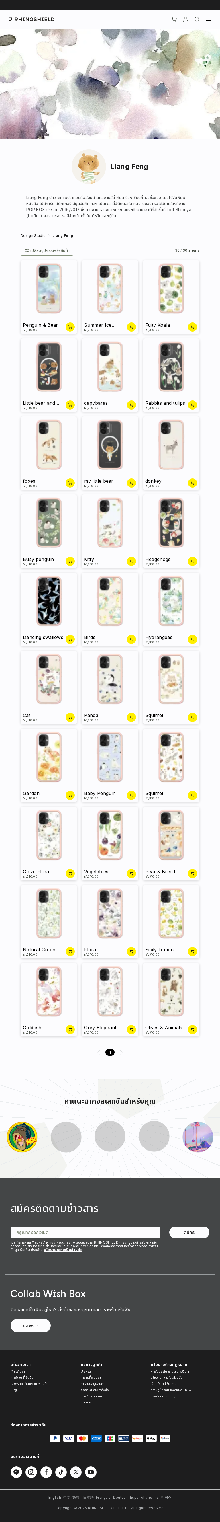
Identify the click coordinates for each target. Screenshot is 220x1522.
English (54, 1497)
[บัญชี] (185, 19)
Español (137, 1497)
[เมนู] (208, 19)
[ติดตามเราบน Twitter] (76, 1472)
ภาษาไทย (152, 1497)
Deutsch (120, 1497)
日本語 (88, 1497)
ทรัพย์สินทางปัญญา (163, 1396)
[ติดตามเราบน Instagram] (31, 1472)
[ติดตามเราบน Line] (16, 1472)
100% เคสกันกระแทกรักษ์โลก (30, 1383)
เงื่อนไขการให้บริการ (163, 1383)
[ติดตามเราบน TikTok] (61, 1472)
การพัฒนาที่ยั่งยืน (22, 1377)
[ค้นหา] (197, 19)
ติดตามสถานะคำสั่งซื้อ (95, 1390)
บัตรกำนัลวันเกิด (91, 1396)
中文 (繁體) (72, 1497)
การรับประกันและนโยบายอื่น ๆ (170, 1371)
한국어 (166, 1497)
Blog (14, 1390)
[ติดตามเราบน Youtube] (91, 1472)
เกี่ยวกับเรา (18, 1371)
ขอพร (30, 1325)
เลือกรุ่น (86, 1371)
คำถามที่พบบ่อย (91, 1377)
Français (103, 1497)
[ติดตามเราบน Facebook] (46, 1472)
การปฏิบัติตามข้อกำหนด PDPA (171, 1390)
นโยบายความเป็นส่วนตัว (63, 1250)
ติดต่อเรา (87, 1402)
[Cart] (174, 19)
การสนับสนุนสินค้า (93, 1383)
